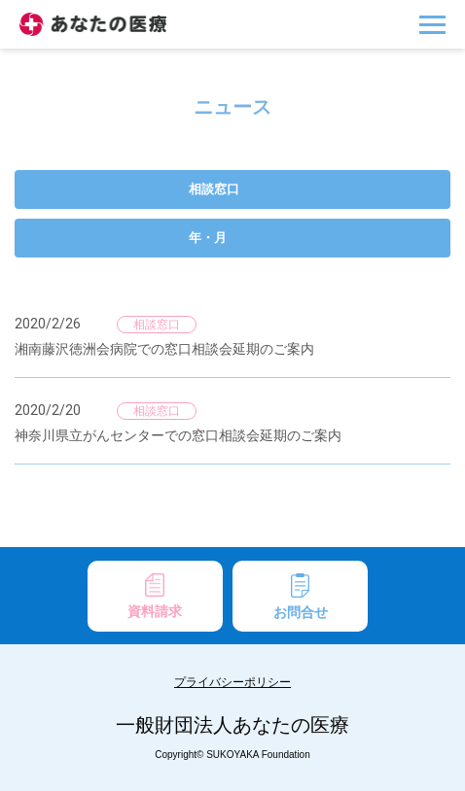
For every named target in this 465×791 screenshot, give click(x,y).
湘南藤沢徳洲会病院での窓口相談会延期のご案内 (164, 349)
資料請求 (154, 596)
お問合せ (300, 596)
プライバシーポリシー (232, 682)
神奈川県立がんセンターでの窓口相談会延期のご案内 (178, 435)
